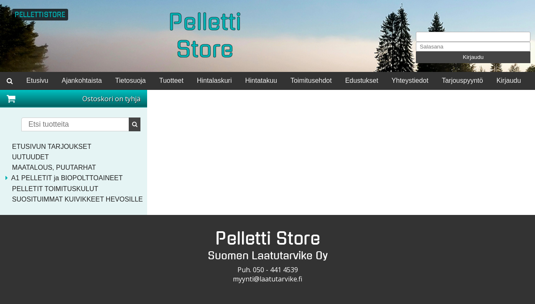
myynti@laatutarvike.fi (267, 279)
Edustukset (361, 80)
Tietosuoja (130, 80)
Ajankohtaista (81, 80)
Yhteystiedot (410, 80)
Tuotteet (171, 80)
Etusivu (37, 80)
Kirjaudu (473, 57)
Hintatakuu (261, 80)
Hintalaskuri (214, 80)
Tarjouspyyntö (462, 80)
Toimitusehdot (311, 80)
